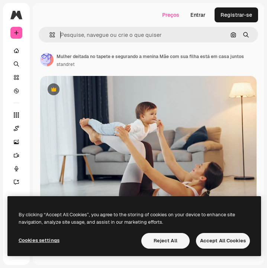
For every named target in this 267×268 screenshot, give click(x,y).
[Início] (16, 51)
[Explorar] (16, 91)
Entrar (198, 15)
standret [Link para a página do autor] (66, 64)
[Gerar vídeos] (16, 155)
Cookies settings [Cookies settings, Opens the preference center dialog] (39, 240)
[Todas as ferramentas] (16, 115)
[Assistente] (16, 182)
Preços (170, 15)
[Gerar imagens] (16, 142)
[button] (49, 35)
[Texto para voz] (16, 169)
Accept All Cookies (223, 240)
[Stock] (16, 77)
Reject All (165, 240)
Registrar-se (236, 15)
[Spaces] (16, 128)
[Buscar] (16, 64)
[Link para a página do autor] (47, 59)
